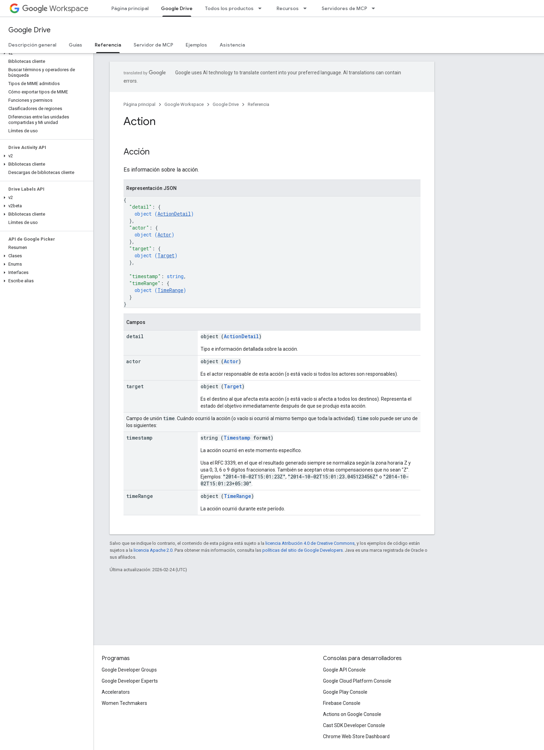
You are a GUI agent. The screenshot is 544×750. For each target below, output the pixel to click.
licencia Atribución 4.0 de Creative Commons (310, 543)
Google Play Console (345, 692)
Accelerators (116, 692)
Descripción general (32, 45)
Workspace (55, 8)
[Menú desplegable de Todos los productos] (262, 8)
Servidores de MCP (344, 8)
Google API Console (344, 670)
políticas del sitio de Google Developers (302, 550)
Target (166, 255)
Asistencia (232, 45)
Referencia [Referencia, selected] (108, 45)
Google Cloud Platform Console (357, 681)
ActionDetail (174, 213)
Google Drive (29, 30)
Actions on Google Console (352, 714)
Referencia (258, 104)
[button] (45, 53)
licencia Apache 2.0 (153, 550)
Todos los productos (229, 8)
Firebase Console (341, 703)
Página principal (129, 8)
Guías (75, 45)
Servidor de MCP (153, 45)
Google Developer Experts (130, 681)
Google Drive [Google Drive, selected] (177, 8)
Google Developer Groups (129, 670)
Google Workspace (184, 104)
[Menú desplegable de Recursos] (307, 8)
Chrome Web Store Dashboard (356, 736)
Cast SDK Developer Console (354, 725)
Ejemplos (196, 45)
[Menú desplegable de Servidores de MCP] (375, 8)
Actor (164, 234)
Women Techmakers (124, 703)
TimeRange (170, 290)
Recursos (288, 8)
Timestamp (236, 437)
